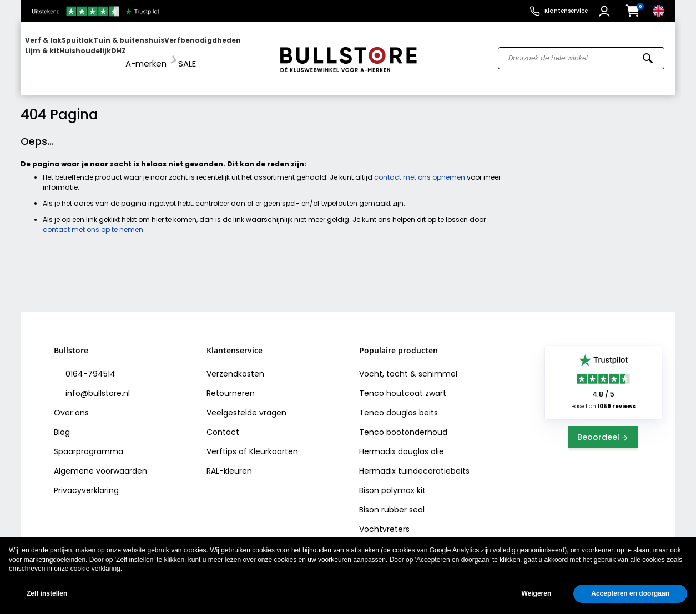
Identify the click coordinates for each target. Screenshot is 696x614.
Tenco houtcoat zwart (402, 383)
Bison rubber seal (392, 499)
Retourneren (230, 383)
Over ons (71, 402)
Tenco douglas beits (398, 402)
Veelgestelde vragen (246, 402)
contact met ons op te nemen (93, 219)
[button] (606, 11)
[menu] (144, 53)
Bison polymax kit (392, 480)
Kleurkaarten (273, 441)
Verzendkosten (235, 363)
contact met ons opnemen (419, 167)
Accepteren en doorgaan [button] (630, 593)
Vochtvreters (384, 519)
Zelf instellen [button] (47, 593)
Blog (62, 422)
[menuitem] (67, 53)
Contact (222, 422)
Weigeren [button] (536, 593)
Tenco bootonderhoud (403, 422)
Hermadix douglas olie (401, 441)
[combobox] (581, 53)
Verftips (221, 441)
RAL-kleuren (229, 460)
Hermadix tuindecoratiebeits (414, 460)
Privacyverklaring (86, 480)
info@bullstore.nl (96, 383)
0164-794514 (89, 363)
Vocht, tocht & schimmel (408, 363)
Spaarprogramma (88, 441)
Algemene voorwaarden (100, 460)
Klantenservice (566, 11)
